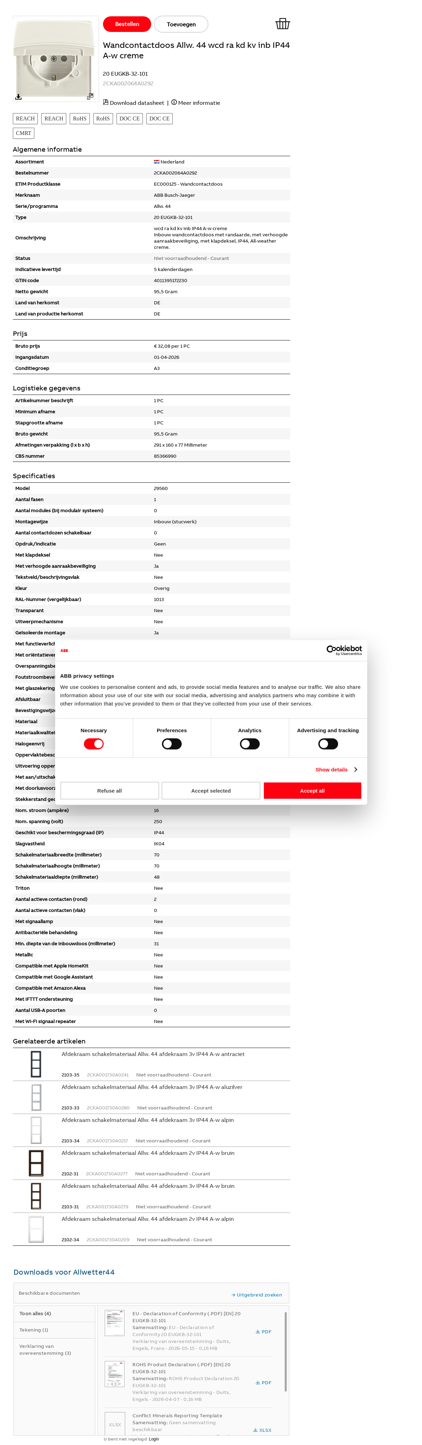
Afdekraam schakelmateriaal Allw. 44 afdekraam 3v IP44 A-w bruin (148, 1185)
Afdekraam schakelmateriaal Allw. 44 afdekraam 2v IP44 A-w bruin (148, 1152)
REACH (25, 118)
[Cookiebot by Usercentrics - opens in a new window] (331, 650)
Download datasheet (137, 102)
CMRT (23, 133)
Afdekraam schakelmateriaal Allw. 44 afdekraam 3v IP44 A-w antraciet (153, 1053)
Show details (332, 769)
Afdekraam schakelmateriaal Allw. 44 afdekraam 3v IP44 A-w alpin (148, 1119)
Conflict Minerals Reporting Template (177, 1415)
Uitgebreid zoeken (256, 1295)
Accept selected (211, 790)
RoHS (79, 118)
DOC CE (130, 118)
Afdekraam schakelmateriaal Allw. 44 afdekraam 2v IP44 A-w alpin (148, 1218)
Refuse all (109, 790)
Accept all (312, 790)
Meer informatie (199, 102)
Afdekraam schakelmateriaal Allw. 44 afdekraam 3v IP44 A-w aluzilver (152, 1086)
